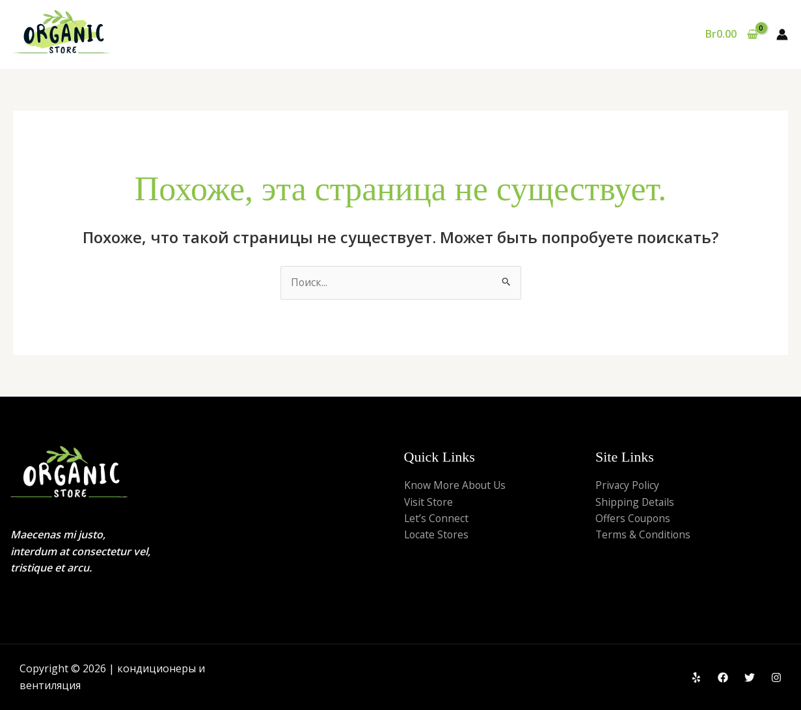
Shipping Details (635, 502)
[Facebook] (723, 678)
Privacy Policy (627, 486)
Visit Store (429, 502)
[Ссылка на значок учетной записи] (782, 34)
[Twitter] (749, 678)
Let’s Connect (437, 519)
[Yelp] (696, 678)
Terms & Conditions (643, 536)
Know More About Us (456, 486)
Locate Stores (437, 536)
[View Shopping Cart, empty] (731, 34)
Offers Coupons (634, 519)
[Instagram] (776, 678)
